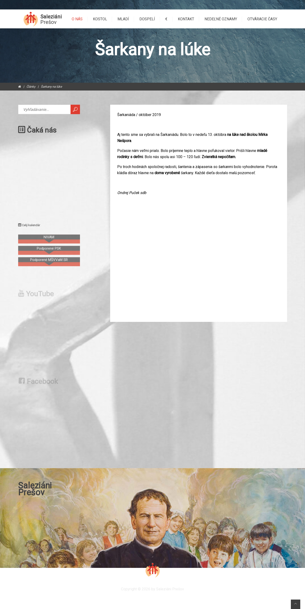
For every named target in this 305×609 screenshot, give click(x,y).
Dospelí (147, 19)
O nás (77, 19)
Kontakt (186, 19)
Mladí (123, 19)
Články (30, 86)
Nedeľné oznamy (221, 19)
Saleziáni (51, 19)
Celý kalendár (29, 225)
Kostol (100, 19)
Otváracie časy (262, 19)
